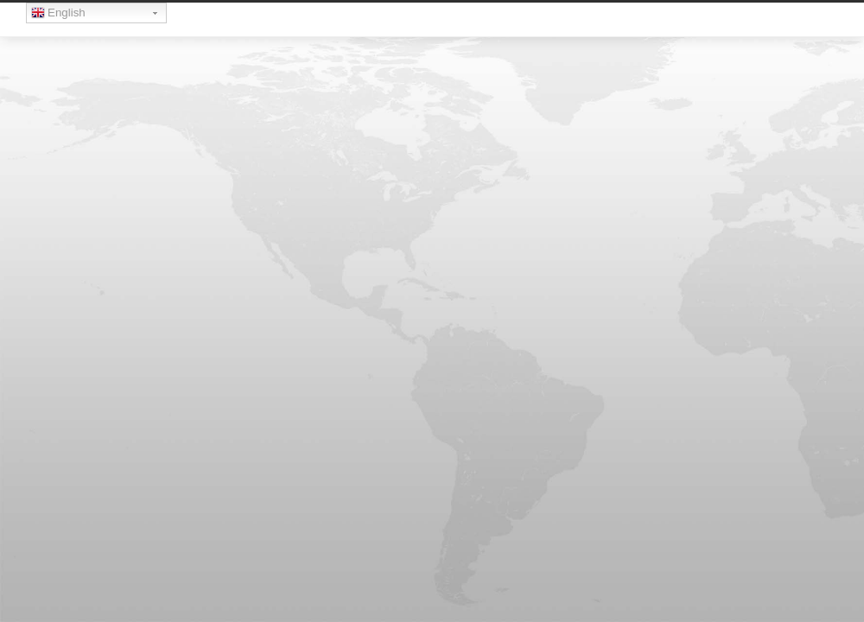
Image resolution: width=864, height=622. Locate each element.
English (58, 14)
